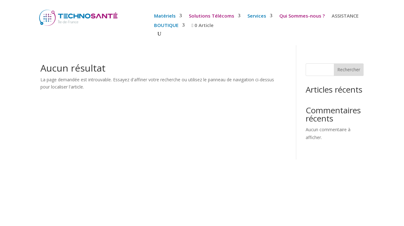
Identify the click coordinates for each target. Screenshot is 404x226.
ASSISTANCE (345, 16)
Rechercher (348, 70)
